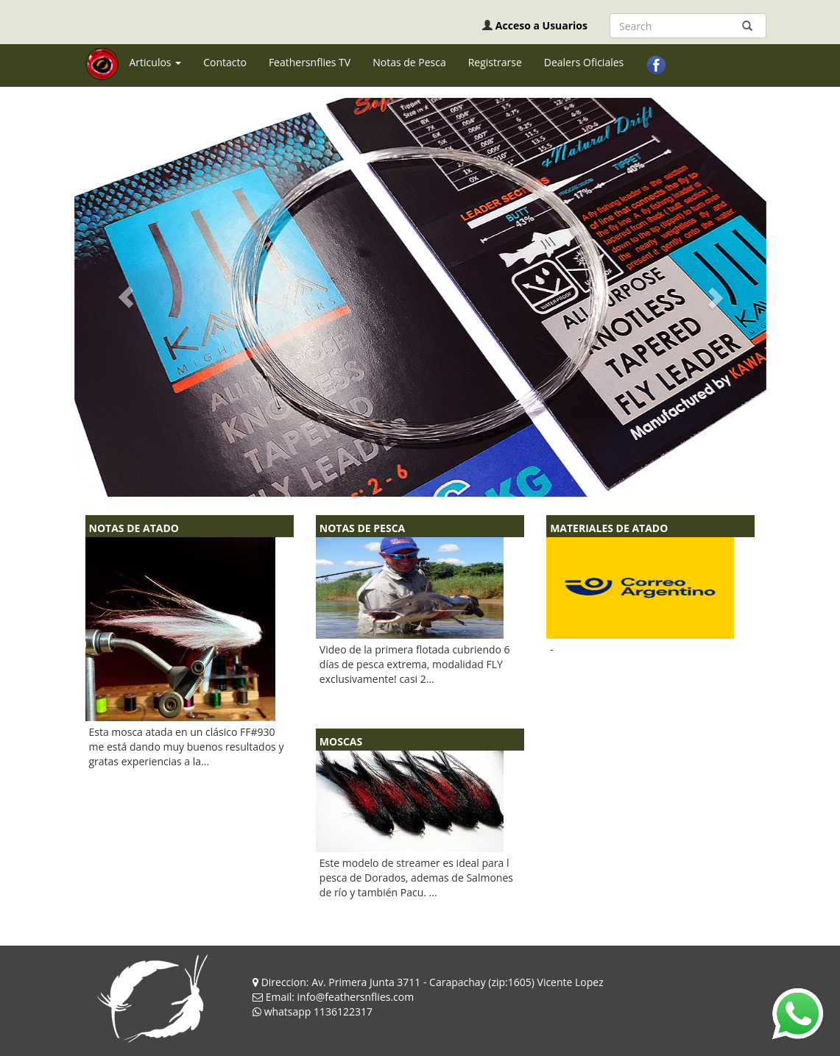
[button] (126, 297)
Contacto (225, 62)
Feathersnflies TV (309, 62)
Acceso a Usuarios (541, 25)
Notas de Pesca (409, 62)
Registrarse (495, 62)
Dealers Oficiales (584, 62)
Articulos (156, 62)
